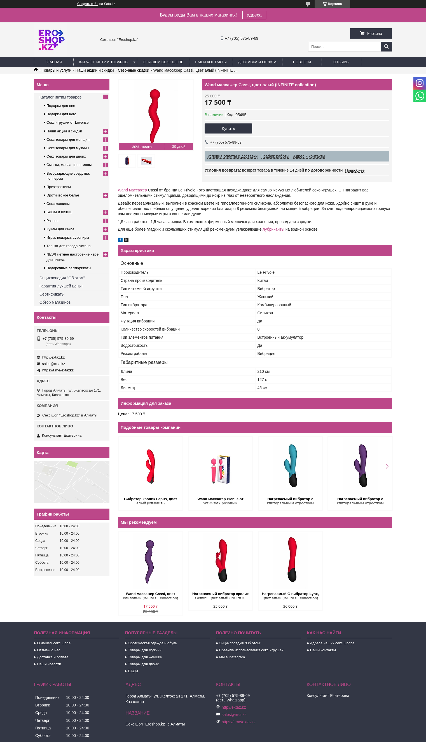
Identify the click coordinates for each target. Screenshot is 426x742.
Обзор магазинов (55, 302)
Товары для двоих (143, 664)
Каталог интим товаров (103, 62)
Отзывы (341, 62)
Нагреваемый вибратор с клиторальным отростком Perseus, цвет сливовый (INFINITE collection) (359, 501)
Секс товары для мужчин (67, 148)
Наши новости (49, 664)
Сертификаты (51, 294)
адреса (254, 15)
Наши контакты (210, 62)
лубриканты (273, 229)
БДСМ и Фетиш (59, 212)
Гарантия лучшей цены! (61, 286)
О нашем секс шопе (163, 62)
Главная (53, 62)
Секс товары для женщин (68, 139)
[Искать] (386, 47)
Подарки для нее (60, 106)
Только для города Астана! (69, 246)
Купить (228, 128)
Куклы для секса (60, 229)
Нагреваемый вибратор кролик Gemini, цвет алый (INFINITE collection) (220, 596)
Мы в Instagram (232, 657)
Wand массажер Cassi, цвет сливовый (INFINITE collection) (150, 596)
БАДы (133, 671)
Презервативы (58, 187)
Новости (302, 62)
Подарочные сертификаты (68, 268)
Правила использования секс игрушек (251, 650)
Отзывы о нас (48, 650)
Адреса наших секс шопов (332, 643)
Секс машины (58, 204)
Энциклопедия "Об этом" (62, 278)
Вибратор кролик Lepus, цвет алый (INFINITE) (150, 501)
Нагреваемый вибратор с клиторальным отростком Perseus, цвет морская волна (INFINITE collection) (290, 501)
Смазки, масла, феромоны (69, 165)
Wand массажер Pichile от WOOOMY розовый (220, 501)
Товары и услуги (56, 70)
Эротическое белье (62, 195)
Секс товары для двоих (66, 156)
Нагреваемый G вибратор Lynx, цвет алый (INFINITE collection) (290, 596)
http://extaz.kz (53, 357)
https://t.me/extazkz (58, 370)
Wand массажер (132, 190)
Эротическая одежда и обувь (152, 643)
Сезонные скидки (133, 70)
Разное (52, 221)
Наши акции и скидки (95, 70)
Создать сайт (87, 4)
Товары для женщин (145, 657)
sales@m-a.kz (53, 364)
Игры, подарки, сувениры (67, 237)
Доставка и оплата (257, 62)
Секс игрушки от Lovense (67, 122)
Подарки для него (61, 114)
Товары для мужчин (144, 650)
